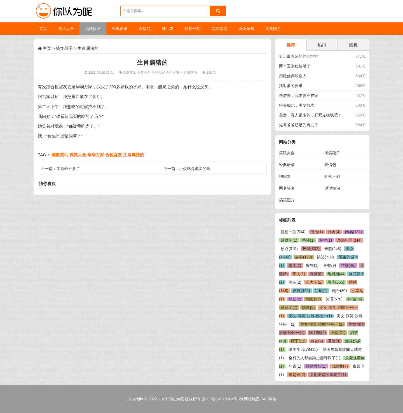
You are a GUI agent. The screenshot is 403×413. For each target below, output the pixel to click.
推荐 (291, 45)
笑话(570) (334, 299)
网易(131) (353, 232)
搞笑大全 (144, 72)
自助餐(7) (339, 366)
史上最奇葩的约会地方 (298, 56)
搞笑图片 (287, 200)
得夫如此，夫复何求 (296, 105)
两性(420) (301, 290)
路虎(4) (334, 232)
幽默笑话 (130, 72)
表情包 (330, 164)
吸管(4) (334, 341)
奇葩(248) (332, 248)
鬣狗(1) (312, 265)
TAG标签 (269, 399)
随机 (353, 44)
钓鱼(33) (313, 299)
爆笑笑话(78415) (303, 349)
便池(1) (316, 232)
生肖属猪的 (189, 72)
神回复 (285, 176)
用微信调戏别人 (292, 76)
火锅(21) (338, 332)
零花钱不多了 (68, 168)
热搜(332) (311, 248)
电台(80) (339, 290)
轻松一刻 (332, 176)
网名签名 (287, 188)
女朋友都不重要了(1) (328, 374)
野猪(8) (316, 274)
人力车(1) (314, 282)
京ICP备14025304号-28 (222, 399)
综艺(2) (295, 299)
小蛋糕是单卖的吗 (194, 168)
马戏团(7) (289, 307)
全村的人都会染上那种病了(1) (314, 358)
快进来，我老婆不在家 (298, 95)
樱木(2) (295, 265)
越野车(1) (289, 240)
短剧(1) (321, 290)
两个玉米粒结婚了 (294, 66)
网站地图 (252, 399)
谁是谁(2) (297, 374)
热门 (322, 44)
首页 (43, 28)
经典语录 (287, 164)
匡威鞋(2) (317, 332)
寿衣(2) (316, 341)
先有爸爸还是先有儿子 (298, 125)
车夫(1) (298, 274)
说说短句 (332, 188)
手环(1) (308, 240)
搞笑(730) (325, 257)
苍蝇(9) (330, 265)
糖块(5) (308, 307)
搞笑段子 (64, 48)
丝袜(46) (348, 265)
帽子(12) (298, 341)
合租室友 (173, 72)
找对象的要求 (291, 85)
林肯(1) (325, 240)
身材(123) (303, 257)
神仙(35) (354, 299)
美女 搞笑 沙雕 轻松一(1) (310, 316)
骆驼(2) (295, 282)
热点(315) (289, 248)
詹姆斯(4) (335, 274)
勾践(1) (295, 366)
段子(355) (336, 282)
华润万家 (158, 72)
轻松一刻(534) (293, 232)
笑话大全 (287, 153)
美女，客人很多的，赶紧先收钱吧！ (310, 115)
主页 (47, 48)
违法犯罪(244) (349, 240)
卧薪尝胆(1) (316, 366)
